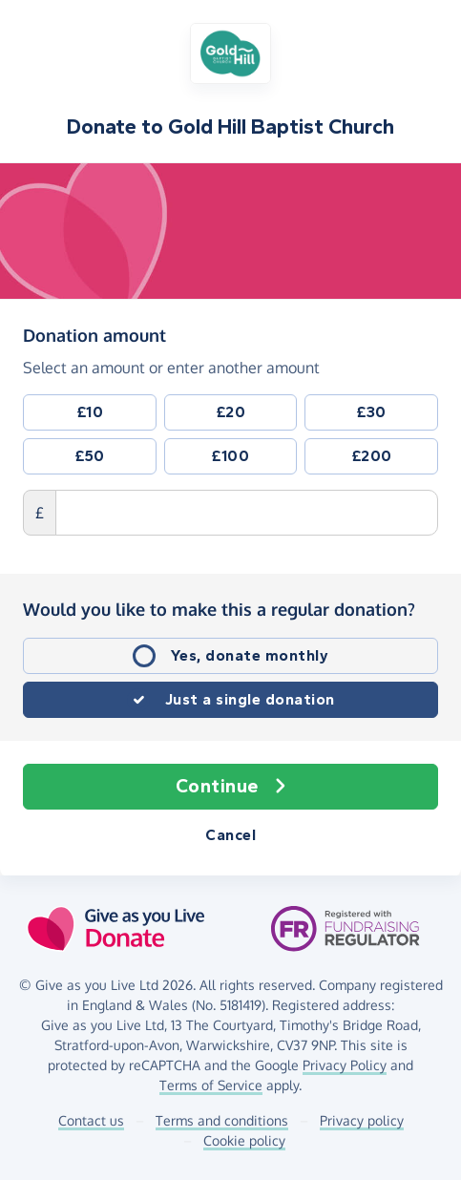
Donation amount (94, 334)
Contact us (91, 1120)
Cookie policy (244, 1140)
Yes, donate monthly (250, 655)
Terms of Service (210, 1085)
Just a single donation (250, 699)
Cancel (230, 835)
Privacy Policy (345, 1065)
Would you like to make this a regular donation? (219, 609)
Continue (231, 786)
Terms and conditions (222, 1120)
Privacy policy (362, 1120)
